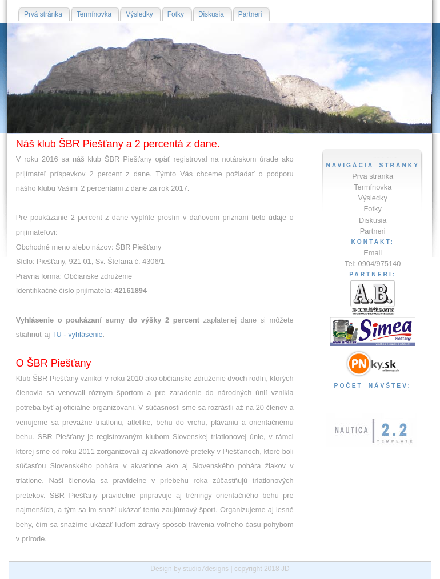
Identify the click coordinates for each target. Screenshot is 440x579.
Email (372, 252)
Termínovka (372, 187)
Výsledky (372, 198)
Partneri (373, 231)
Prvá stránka (372, 176)
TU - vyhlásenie (77, 334)
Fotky (373, 208)
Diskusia (372, 220)
